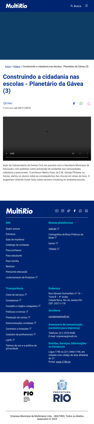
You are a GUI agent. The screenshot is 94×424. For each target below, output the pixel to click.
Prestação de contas (18, 317)
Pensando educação (16, 271)
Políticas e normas (17, 311)
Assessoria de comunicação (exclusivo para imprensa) (65, 326)
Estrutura (10, 234)
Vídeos (16, 66)
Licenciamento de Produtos (22, 277)
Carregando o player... (47, 139)
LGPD (10, 340)
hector (53, 243)
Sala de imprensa (15, 239)
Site (8, 222)
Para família (12, 261)
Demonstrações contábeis (21, 323)
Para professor (13, 250)
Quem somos (13, 228)
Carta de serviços (16, 294)
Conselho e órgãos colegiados (23, 306)
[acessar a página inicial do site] (16, 6)
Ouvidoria (54, 310)
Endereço (54, 288)
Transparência (14, 288)
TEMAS (54, 249)
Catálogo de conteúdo (17, 245)
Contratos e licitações (19, 328)
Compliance (13, 300)
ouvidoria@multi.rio (59, 316)
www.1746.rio (63, 361)
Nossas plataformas (61, 222)
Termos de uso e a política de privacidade (21, 347)
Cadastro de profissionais (21, 334)
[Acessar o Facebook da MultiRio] (74, 211)
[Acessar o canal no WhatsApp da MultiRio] (80, 211)
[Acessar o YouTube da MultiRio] (57, 211)
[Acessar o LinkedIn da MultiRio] (86, 211)
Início (8, 66)
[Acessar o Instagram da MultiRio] (63, 211)
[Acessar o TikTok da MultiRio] (69, 211)
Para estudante (14, 255)
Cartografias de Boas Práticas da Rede (66, 236)
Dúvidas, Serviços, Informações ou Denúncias (67, 345)
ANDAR (54, 229)
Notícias (10, 266)
